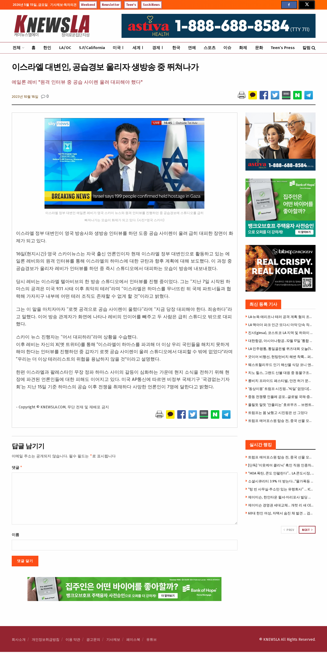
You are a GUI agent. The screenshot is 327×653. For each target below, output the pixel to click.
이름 (15, 536)
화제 (243, 47)
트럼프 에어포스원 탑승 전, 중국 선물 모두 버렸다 (281, 421)
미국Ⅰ (119, 47)
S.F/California (92, 47)
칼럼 (306, 47)
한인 (47, 47)
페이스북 (133, 641)
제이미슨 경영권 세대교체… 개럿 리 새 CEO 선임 (281, 505)
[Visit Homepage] (52, 26)
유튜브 (151, 641)
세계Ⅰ (138, 47)
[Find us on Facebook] (289, 5)
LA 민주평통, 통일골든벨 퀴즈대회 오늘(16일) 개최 (281, 349)
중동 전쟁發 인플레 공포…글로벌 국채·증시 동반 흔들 (281, 397)
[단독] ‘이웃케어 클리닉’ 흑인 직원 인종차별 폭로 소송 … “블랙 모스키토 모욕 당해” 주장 (281, 465)
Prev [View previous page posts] (289, 530)
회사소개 (19, 641)
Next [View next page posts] (307, 530)
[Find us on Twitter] (306, 5)
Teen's (131, 5)
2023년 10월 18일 (25, 97)
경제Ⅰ (158, 47)
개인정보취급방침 (45, 641)
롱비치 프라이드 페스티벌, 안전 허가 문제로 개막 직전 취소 (281, 381)
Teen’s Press (283, 47)
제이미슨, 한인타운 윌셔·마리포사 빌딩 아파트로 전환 (281, 497)
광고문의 (93, 641)
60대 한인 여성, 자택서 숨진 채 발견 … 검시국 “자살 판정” (281, 513)
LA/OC (65, 47)
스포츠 (210, 47)
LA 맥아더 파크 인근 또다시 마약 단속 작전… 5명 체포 (281, 325)
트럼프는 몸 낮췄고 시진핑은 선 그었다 (278, 413)
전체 (17, 47)
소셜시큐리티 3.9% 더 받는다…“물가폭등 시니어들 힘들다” (281, 481)
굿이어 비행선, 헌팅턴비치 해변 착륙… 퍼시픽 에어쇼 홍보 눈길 (281, 357)
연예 (192, 47)
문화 (259, 47)
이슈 (227, 47)
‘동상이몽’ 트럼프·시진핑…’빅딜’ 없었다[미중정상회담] (281, 389)
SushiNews (151, 5)
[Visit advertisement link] (280, 554)
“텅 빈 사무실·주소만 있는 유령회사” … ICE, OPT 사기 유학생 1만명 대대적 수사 (281, 489)
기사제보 (113, 641)
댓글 (17, 468)
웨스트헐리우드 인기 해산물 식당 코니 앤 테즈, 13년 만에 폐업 (281, 365)
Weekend (88, 5)
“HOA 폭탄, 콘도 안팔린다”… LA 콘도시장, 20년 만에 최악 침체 (281, 473)
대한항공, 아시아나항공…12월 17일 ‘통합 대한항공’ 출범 (281, 341)
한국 (176, 47)
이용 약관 (73, 641)
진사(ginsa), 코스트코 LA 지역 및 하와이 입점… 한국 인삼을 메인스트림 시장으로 (281, 333)
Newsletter (110, 5)
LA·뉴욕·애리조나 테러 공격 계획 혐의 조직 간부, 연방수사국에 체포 (281, 317)
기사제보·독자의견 (63, 5)
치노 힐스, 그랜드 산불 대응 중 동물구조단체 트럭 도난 (281, 373)
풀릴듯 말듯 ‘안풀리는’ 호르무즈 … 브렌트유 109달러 (281, 405)
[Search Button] (314, 47)
